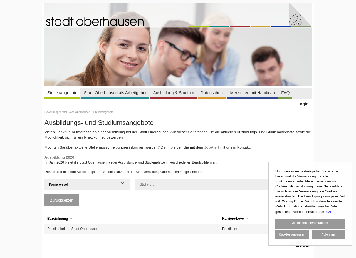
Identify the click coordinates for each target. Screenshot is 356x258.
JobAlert (211, 147)
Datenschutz (212, 92)
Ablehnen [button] (328, 234)
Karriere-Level (235, 219)
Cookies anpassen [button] (292, 234)
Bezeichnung (59, 219)
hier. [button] (329, 212)
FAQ (285, 92)
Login (303, 103)
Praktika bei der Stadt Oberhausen (72, 229)
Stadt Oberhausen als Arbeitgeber (115, 92)
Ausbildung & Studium (173, 92)
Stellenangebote (62, 92)
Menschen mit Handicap (252, 92)
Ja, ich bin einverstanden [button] (310, 222)
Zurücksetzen (61, 200)
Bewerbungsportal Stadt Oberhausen (67, 112)
